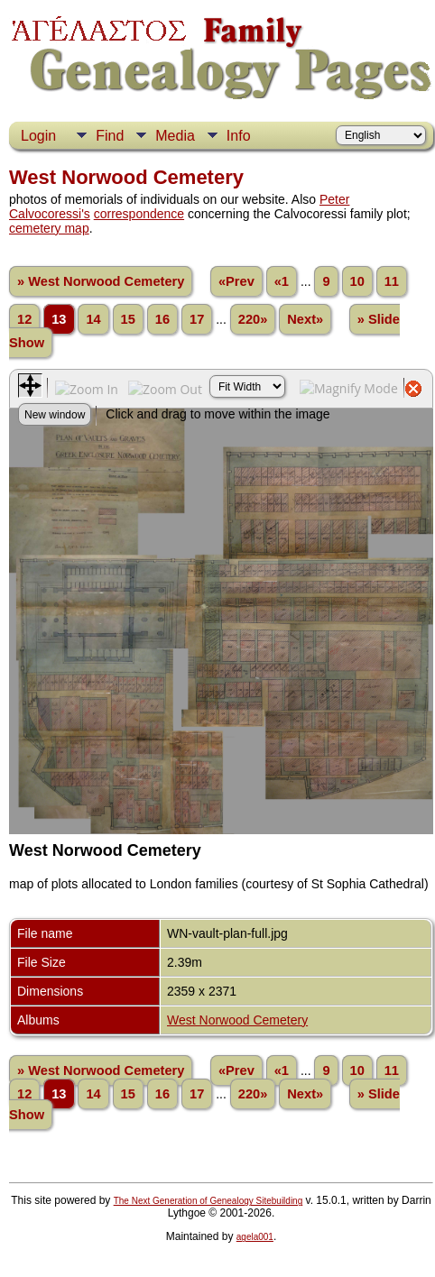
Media (175, 135)
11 (391, 281)
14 (93, 319)
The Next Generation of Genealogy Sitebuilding (208, 1201)
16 (162, 319)
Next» (305, 319)
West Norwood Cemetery (237, 1020)
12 (24, 319)
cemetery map (49, 228)
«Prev (236, 281)
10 (357, 281)
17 (197, 319)
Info (239, 135)
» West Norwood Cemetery (100, 281)
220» (253, 319)
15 (128, 319)
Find (110, 135)
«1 (281, 281)
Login (38, 135)
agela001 (254, 1237)
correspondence (139, 214)
